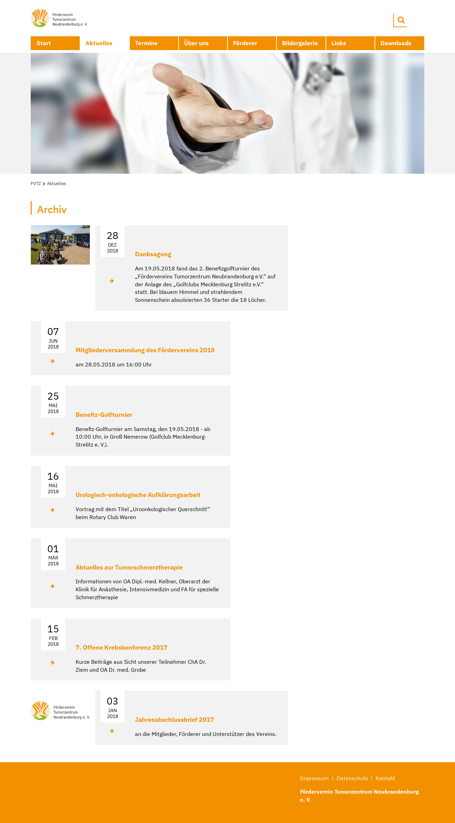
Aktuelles (99, 43)
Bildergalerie (300, 43)
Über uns (196, 43)
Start (44, 43)
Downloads (396, 43)
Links (338, 43)
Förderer (245, 43)
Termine (146, 43)
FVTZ (36, 183)
